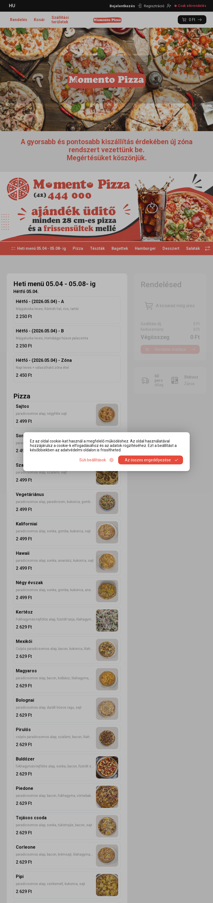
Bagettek (119, 248)
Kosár (39, 19)
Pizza (78, 248)
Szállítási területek (60, 19)
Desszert (171, 248)
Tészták (97, 248)
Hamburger (145, 248)
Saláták (193, 248)
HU (12, 5)
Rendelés (18, 19)
